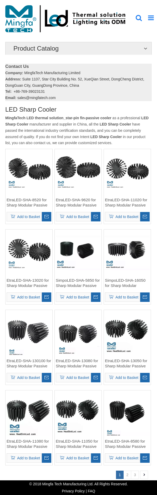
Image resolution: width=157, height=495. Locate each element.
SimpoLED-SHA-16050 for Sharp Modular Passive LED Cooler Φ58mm (125, 283)
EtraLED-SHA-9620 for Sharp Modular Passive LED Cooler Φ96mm (76, 203)
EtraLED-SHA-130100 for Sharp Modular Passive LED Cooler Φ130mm (29, 363)
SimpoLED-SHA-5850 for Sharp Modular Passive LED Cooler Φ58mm (78, 283)
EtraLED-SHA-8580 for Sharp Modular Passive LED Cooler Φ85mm (125, 444)
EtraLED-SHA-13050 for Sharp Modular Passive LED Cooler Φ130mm (126, 363)
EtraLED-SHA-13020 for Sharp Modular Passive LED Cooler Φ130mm (28, 283)
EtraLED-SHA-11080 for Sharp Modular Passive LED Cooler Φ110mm (28, 444)
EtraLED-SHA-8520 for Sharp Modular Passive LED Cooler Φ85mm (27, 203)
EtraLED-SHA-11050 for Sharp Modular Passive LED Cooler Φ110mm (77, 444)
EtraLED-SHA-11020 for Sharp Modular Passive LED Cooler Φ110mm (126, 203)
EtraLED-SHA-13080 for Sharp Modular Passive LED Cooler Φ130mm (77, 363)
